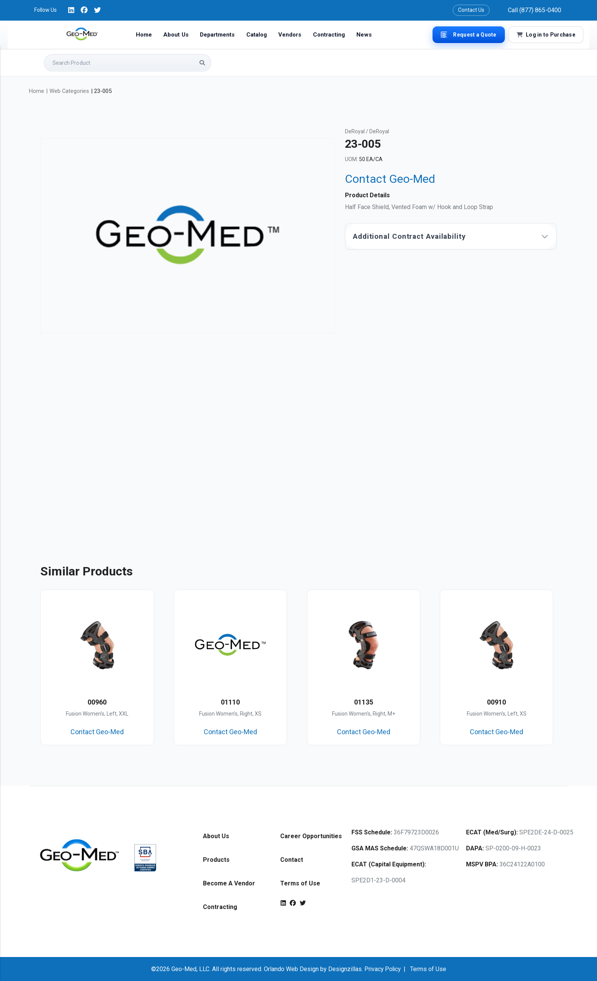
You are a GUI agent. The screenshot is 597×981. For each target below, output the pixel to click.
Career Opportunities (311, 835)
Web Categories (69, 91)
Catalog (256, 34)
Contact (291, 859)
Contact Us (471, 10)
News (363, 34)
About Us (175, 34)
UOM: (351, 159)
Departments (217, 34)
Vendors (290, 34)
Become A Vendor (229, 883)
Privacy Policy (382, 968)
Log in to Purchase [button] (546, 35)
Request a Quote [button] (468, 35)
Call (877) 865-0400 (534, 10)
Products (216, 859)
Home (144, 34)
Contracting (329, 34)
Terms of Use (300, 883)
